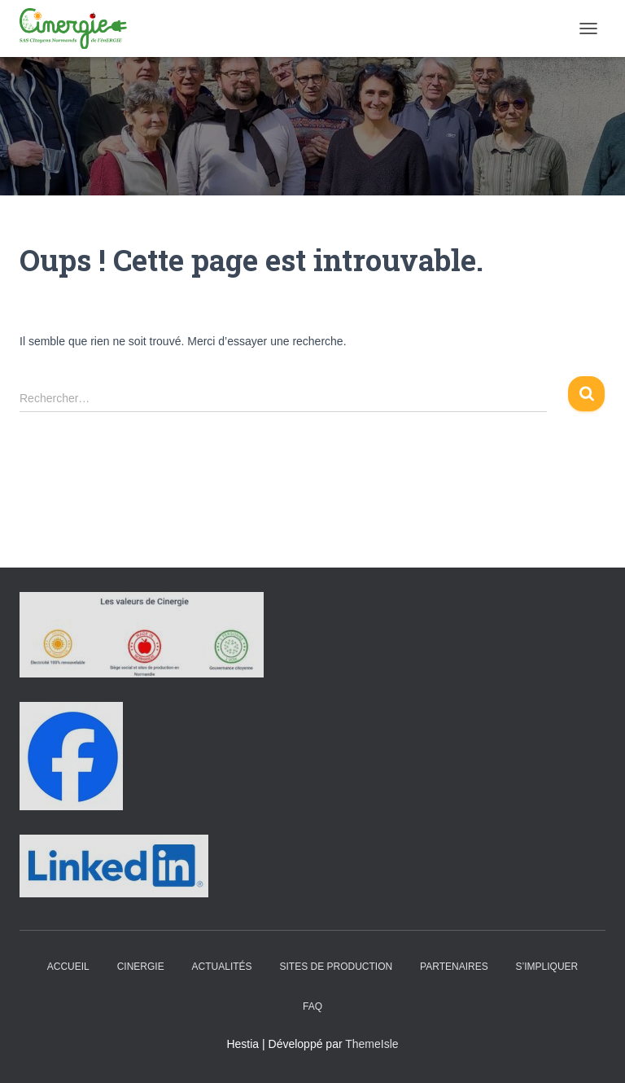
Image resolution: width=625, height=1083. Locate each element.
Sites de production (335, 966)
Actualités (222, 966)
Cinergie (140, 966)
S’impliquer (547, 966)
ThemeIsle (371, 1043)
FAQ (312, 1006)
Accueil (68, 966)
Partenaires (454, 966)
